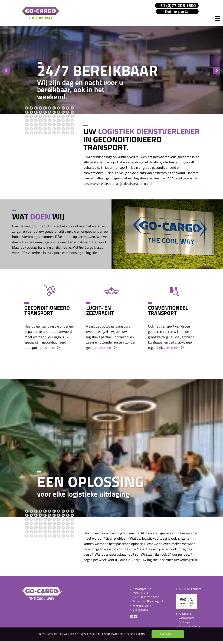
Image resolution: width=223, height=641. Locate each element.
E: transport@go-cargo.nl (148, 601)
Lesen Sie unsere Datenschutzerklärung (116, 634)
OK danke (168, 634)
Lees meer (50, 347)
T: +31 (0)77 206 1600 (146, 597)
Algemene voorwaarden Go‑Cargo (187, 617)
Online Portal (140, 609)
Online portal (177, 11)
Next (216, 70)
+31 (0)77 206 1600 (177, 5)
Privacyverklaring (189, 626)
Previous (6, 70)
